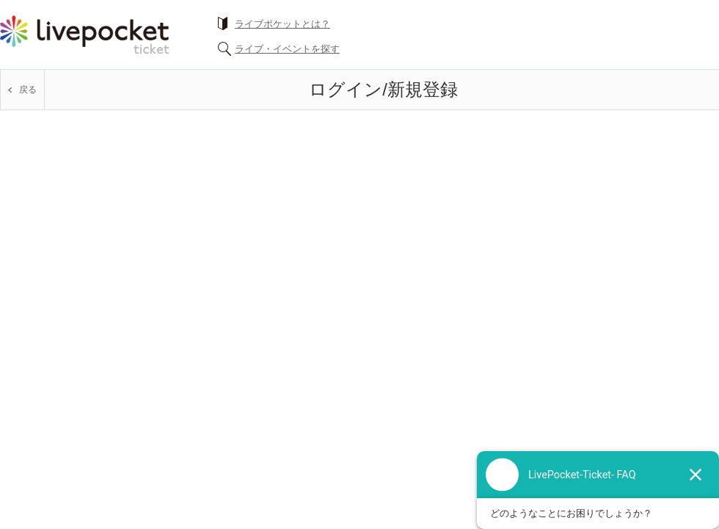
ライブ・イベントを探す (287, 48)
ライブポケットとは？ (282, 23)
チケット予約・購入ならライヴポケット (84, 34)
